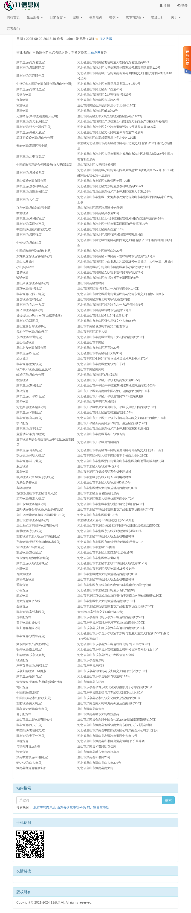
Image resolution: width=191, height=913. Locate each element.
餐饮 (114, 17)
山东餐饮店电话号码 (71, 807)
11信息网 (94, 53)
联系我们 (13, 29)
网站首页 (13, 17)
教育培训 (95, 17)
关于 (176, 17)
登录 (182, 6)
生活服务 (35, 17)
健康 (77, 17)
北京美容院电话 (44, 807)
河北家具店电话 (98, 807)
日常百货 (58, 17)
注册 (164, 6)
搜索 (168, 800)
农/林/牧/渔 (135, 17)
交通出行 (157, 17)
